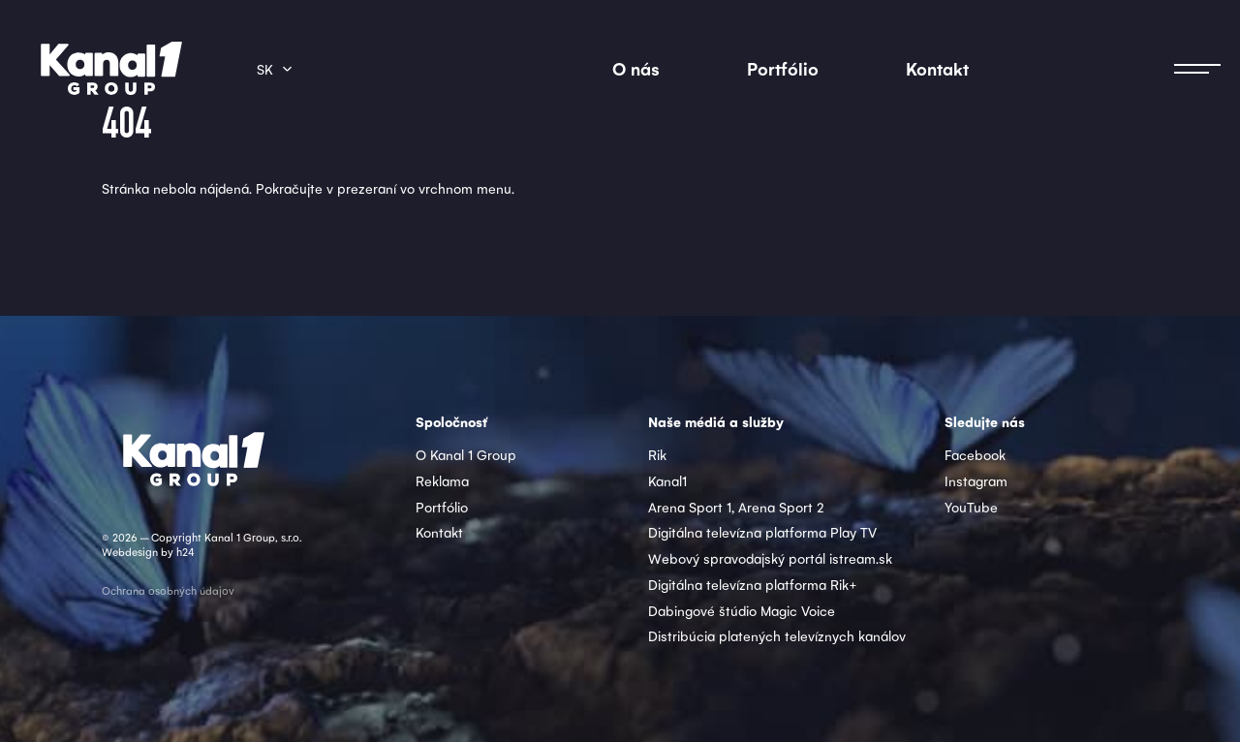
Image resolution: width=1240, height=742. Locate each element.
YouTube (971, 506)
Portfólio (783, 68)
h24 (185, 551)
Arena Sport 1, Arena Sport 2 (736, 506)
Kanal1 (667, 480)
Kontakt (937, 68)
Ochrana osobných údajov (168, 590)
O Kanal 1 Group (466, 454)
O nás (636, 68)
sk (265, 68)
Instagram (976, 480)
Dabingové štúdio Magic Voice (741, 610)
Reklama (442, 480)
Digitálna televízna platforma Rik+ (752, 584)
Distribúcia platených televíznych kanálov (777, 635)
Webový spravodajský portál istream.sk (770, 558)
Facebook (975, 454)
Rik (657, 454)
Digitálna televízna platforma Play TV (762, 532)
